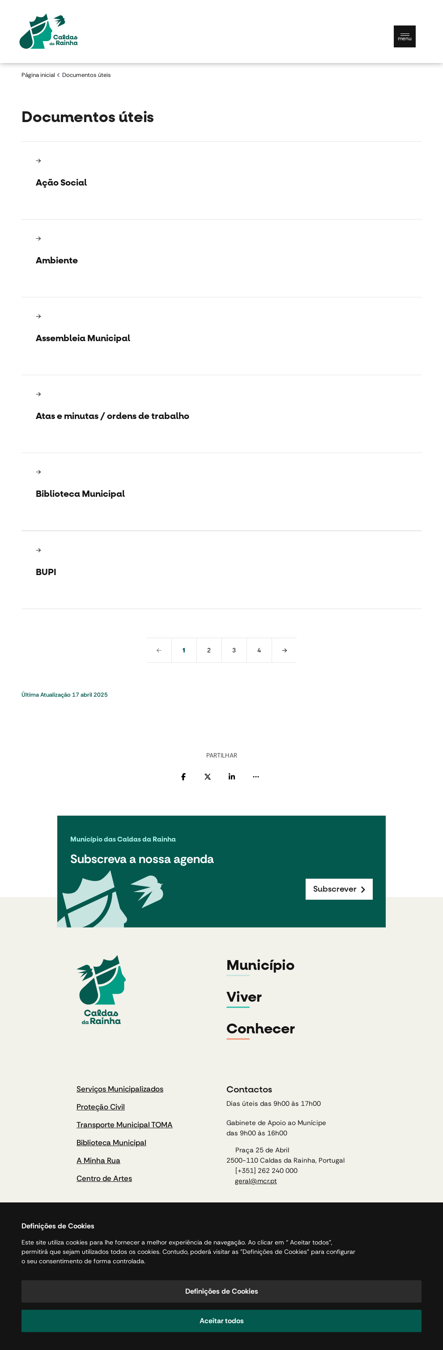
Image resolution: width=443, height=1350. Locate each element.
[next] (284, 650)
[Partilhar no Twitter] (207, 776)
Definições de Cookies (221, 1291)
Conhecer (260, 1029)
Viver (244, 997)
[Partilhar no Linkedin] (232, 776)
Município (260, 965)
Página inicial (38, 75)
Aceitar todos (222, 1320)
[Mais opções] (256, 776)
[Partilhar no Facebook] (183, 776)
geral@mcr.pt (256, 1180)
